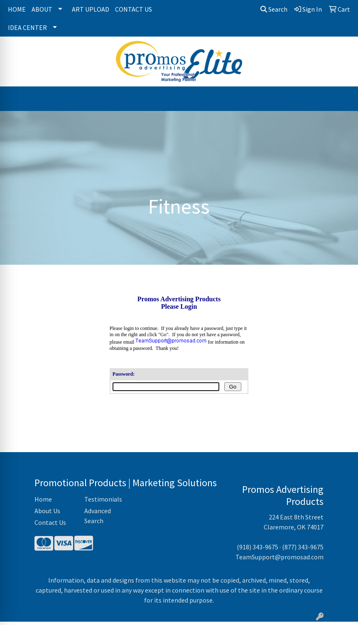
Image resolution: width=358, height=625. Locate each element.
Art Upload (90, 9)
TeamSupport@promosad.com (279, 560)
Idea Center (27, 27)
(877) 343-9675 (303, 550)
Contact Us (133, 9)
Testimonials (103, 502)
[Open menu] (341, 99)
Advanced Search (97, 519)
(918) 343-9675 (257, 550)
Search (273, 9)
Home (17, 9)
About (42, 9)
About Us (47, 514)
